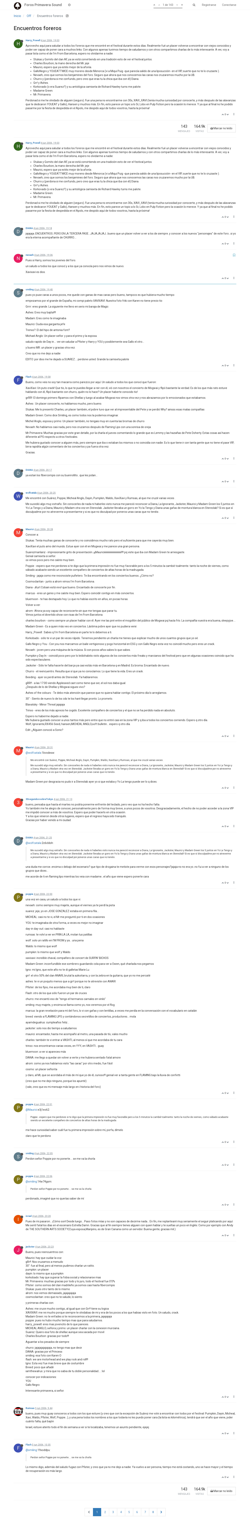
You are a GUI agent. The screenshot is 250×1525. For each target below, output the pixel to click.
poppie (29, 894)
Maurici (30, 529)
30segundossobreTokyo (39, 799)
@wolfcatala (33, 752)
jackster (30, 1246)
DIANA (29, 228)
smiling (30, 289)
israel (29, 1216)
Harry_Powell (33, 40)
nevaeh (30, 255)
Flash (28, 376)
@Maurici (31, 1109)
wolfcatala (31, 492)
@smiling (31, 1181)
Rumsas (30, 1408)
